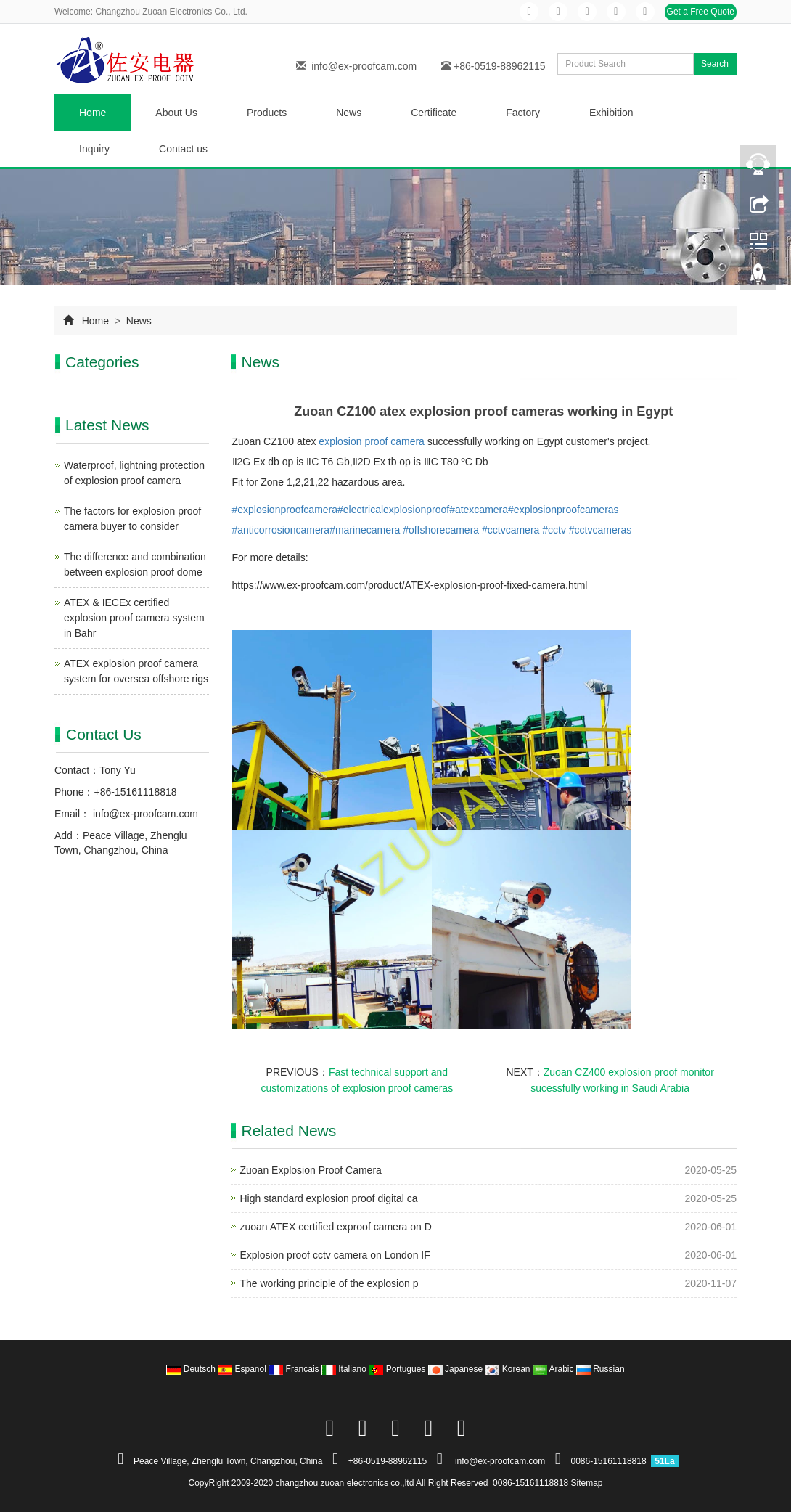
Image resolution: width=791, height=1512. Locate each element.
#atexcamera (478, 509)
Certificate (433, 112)
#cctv (554, 530)
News (348, 112)
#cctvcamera (510, 530)
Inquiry (94, 149)
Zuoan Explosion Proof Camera (311, 1170)
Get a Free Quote (700, 12)
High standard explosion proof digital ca (329, 1198)
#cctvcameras (600, 530)
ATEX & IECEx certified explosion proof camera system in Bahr (134, 618)
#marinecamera (364, 530)
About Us (176, 112)
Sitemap (587, 1483)
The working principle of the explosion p (329, 1283)
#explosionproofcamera (285, 509)
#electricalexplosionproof (393, 509)
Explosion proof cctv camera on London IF (335, 1255)
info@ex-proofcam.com (364, 66)
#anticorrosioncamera (281, 530)
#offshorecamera (441, 530)
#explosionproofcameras (563, 509)
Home (92, 112)
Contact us (183, 149)
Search (715, 64)
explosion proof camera (372, 441)
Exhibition (611, 112)
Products (267, 112)
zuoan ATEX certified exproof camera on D (336, 1227)
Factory (523, 112)
